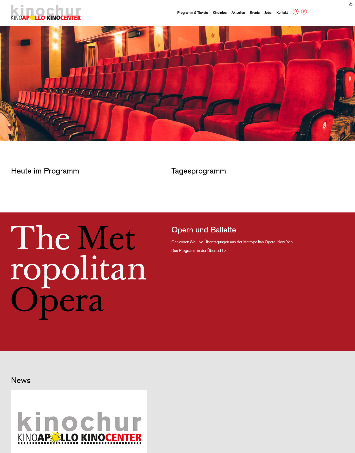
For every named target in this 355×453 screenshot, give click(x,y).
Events (255, 12)
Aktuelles (238, 12)
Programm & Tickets (192, 12)
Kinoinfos (220, 12)
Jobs (268, 12)
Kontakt (282, 12)
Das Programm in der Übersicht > (199, 250)
